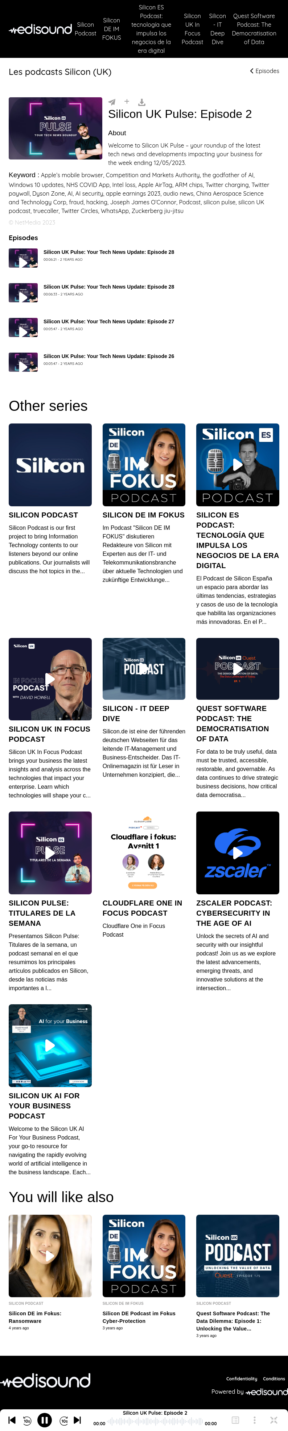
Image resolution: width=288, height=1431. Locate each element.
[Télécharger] (141, 101)
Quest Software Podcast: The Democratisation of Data (254, 29)
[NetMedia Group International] (45, 1380)
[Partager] (111, 101)
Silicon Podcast (85, 29)
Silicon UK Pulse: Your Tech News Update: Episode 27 (109, 321)
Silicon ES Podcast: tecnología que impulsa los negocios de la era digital (151, 29)
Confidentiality (241, 1378)
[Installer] (126, 101)
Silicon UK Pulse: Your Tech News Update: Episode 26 (109, 356)
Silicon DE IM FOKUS (111, 29)
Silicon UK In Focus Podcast (192, 29)
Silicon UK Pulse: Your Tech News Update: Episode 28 (109, 252)
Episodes (264, 70)
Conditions (274, 1378)
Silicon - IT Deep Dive (217, 29)
